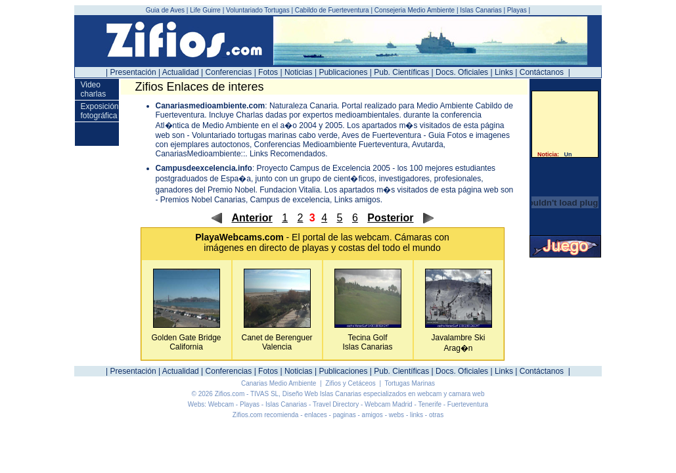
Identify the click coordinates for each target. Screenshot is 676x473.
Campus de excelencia (290, 199)
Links (504, 72)
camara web (466, 393)
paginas (344, 414)
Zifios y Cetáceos (351, 383)
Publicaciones (343, 72)
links (416, 414)
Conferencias (229, 72)
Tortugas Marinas (409, 383)
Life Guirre (206, 10)
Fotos (268, 72)
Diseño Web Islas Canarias (321, 393)
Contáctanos (542, 72)
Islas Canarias (480, 10)
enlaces (315, 414)
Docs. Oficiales (462, 72)
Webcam (221, 404)
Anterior (251, 217)
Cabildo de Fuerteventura (332, 10)
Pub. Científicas (401, 72)
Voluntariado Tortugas (258, 10)
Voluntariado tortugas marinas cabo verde (265, 135)
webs (396, 414)
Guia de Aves (166, 10)
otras (436, 414)
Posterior (390, 217)
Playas (517, 10)
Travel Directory (336, 404)
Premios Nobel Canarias (203, 199)
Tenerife (429, 404)
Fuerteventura (467, 404)
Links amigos (357, 199)
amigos (372, 414)
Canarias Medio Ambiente (279, 383)
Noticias (298, 72)
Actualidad (180, 72)
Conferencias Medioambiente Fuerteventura (331, 144)
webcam (372, 237)
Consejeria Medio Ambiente (414, 10)
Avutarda (427, 144)
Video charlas (93, 89)
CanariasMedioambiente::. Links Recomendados (241, 153)
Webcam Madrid (389, 404)
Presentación (133, 72)
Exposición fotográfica (99, 111)
